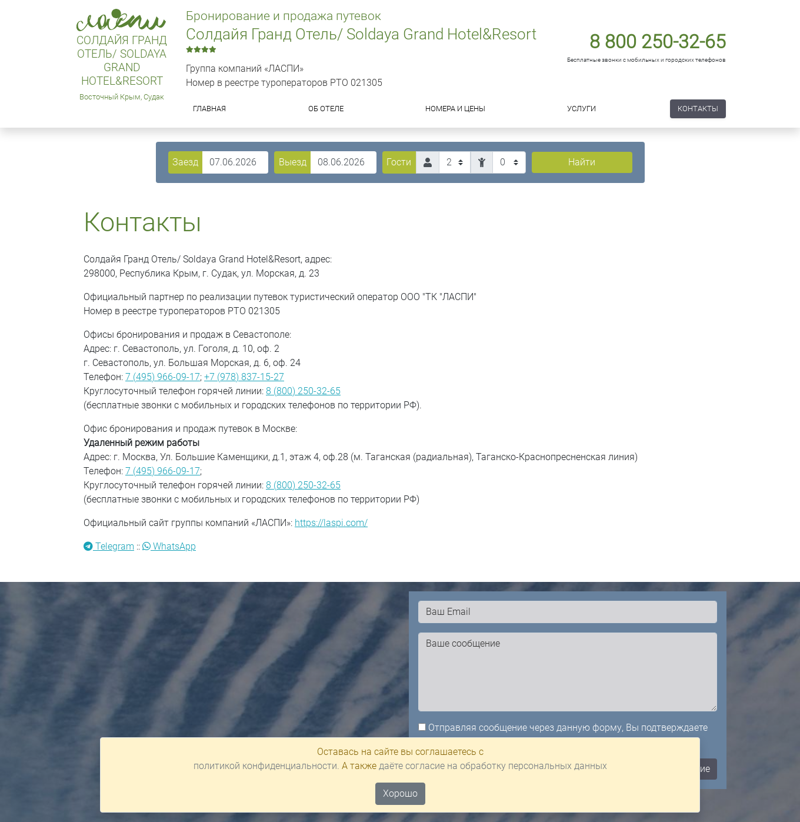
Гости (398, 162)
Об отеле (326, 108)
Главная (209, 108)
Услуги (581, 108)
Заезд (185, 162)
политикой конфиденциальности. (266, 765)
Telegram (109, 546)
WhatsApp (169, 546)
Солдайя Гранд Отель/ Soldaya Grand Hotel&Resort (121, 61)
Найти (581, 162)
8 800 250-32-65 (657, 42)
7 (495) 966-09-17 (162, 376)
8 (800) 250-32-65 (303, 391)
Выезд (292, 162)
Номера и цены (455, 108)
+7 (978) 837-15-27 (244, 376)
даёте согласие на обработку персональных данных (493, 765)
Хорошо (400, 793)
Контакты (698, 108)
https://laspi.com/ (331, 522)
